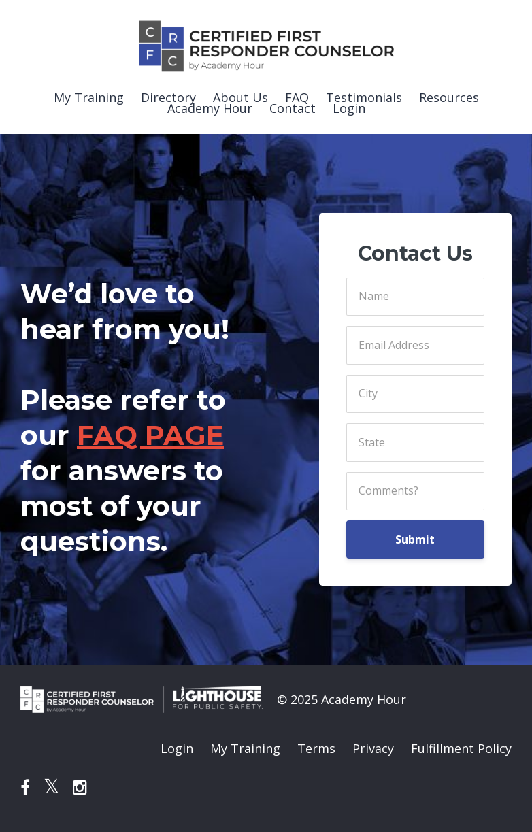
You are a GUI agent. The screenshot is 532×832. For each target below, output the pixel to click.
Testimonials (364, 97)
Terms (316, 748)
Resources (449, 97)
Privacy (373, 748)
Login (349, 108)
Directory (168, 97)
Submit (415, 539)
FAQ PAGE (150, 435)
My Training (89, 97)
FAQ (297, 97)
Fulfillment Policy (461, 748)
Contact (292, 108)
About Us (240, 97)
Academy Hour (209, 108)
